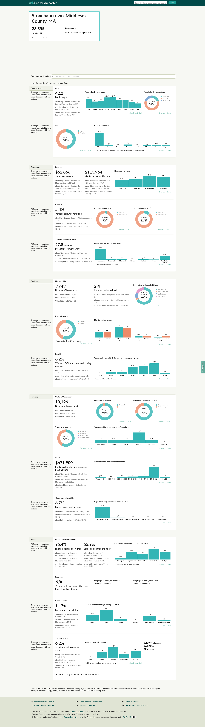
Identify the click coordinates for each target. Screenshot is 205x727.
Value (57, 458)
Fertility (58, 354)
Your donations (77, 711)
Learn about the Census (44, 701)
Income (58, 167)
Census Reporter (43, 2)
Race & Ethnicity (101, 125)
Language (59, 577)
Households (60, 281)
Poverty (58, 204)
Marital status (61, 316)
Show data (132, 113)
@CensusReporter (87, 705)
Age (57, 88)
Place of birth (61, 601)
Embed (139, 113)
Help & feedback (131, 701)
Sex (56, 125)
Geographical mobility (65, 498)
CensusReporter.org (72, 717)
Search (172, 3)
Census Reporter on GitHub (136, 705)
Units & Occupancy (63, 397)
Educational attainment (65, 539)
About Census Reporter (44, 705)
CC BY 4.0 (129, 717)
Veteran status (62, 638)
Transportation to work (65, 239)
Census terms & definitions (91, 701)
